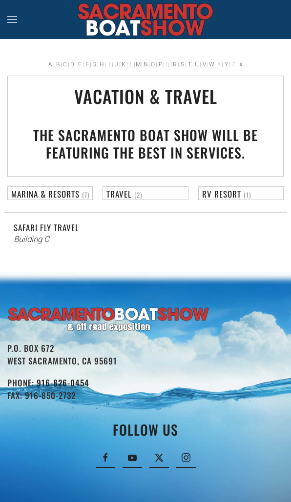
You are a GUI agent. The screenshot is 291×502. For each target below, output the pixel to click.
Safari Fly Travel (46, 227)
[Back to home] (146, 19)
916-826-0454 (63, 383)
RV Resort (221, 194)
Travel (119, 194)
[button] (12, 19)
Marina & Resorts (45, 194)
